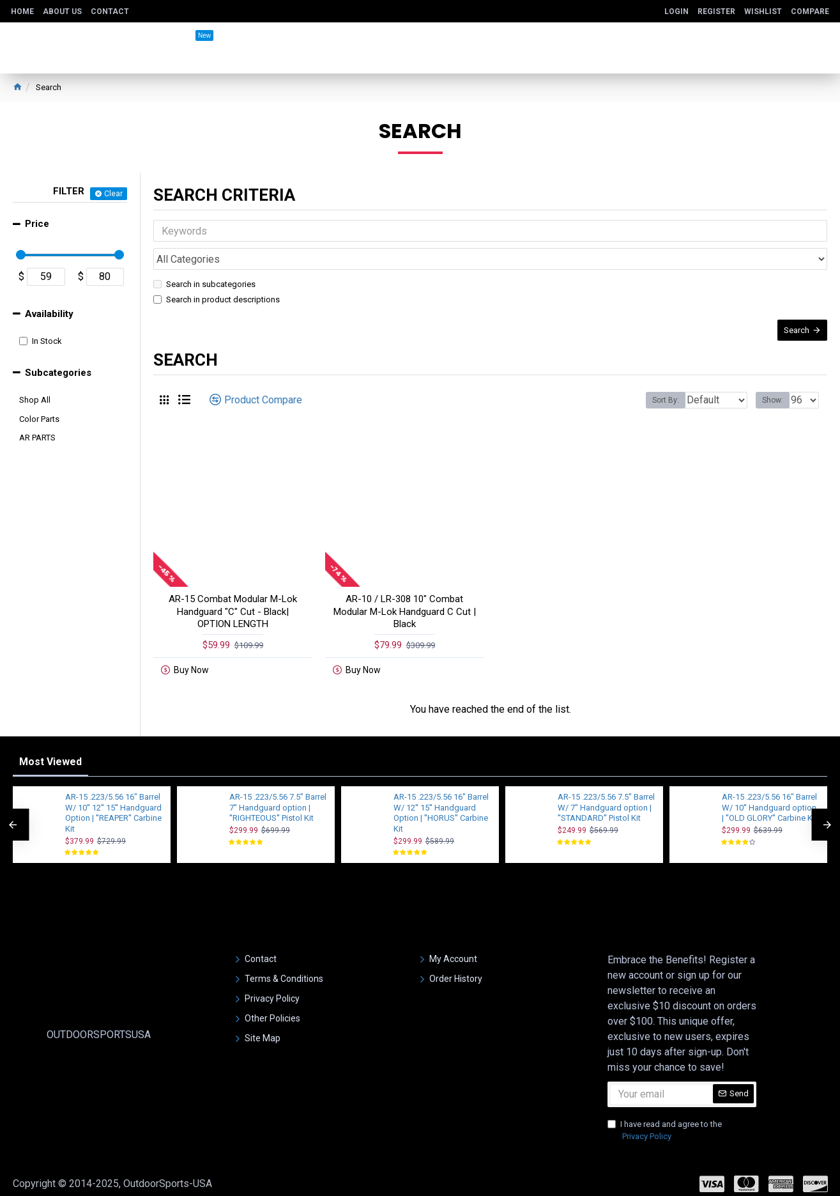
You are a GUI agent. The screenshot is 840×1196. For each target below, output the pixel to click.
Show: (776, 384)
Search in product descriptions (216, 271)
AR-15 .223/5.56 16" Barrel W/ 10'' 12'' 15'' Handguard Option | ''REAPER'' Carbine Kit (113, 803)
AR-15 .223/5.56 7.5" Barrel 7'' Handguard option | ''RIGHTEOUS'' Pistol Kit (277, 797)
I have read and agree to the (664, 1121)
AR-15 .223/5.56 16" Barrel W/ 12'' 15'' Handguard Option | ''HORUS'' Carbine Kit (441, 803)
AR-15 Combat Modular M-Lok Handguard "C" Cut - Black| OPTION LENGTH (233, 596)
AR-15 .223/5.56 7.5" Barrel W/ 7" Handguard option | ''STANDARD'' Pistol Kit (606, 797)
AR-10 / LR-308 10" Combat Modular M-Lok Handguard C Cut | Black (404, 596)
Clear (113, 193)
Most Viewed (50, 751)
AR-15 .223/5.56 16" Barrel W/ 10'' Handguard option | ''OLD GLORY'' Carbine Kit (769, 797)
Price (37, 223)
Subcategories (58, 372)
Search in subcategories (204, 256)
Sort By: (656, 384)
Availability (49, 314)
